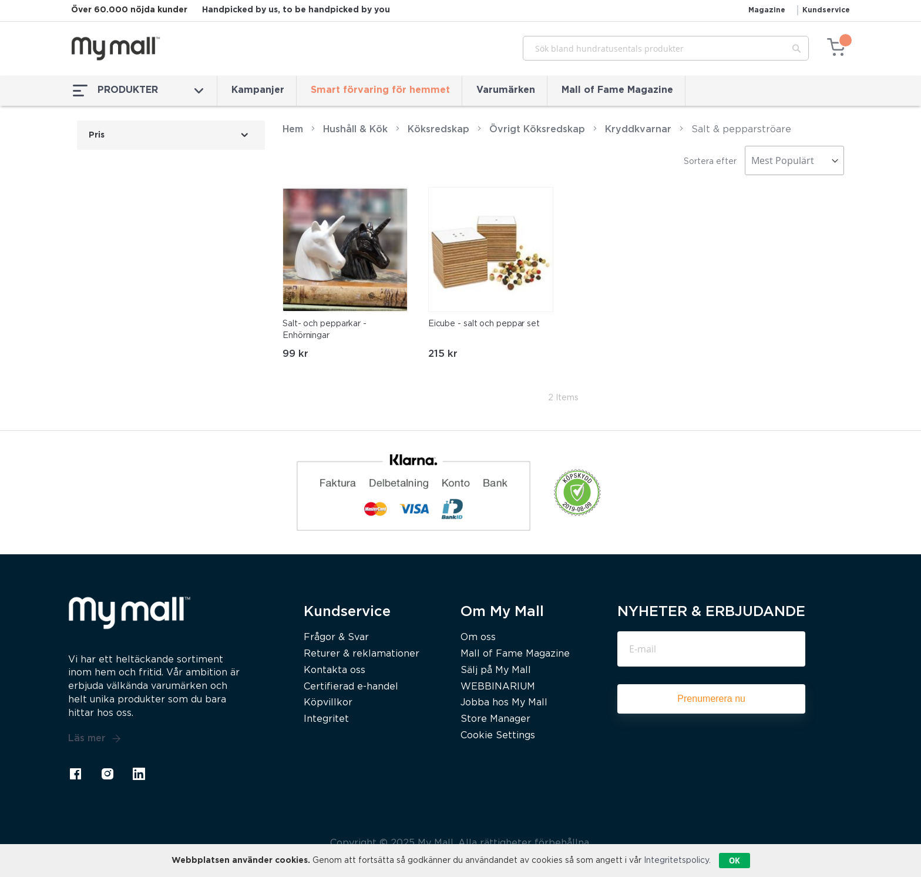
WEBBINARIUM (497, 686)
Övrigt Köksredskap (537, 129)
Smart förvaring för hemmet (380, 90)
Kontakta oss (334, 670)
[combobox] (666, 48)
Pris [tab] (97, 135)
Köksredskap (438, 129)
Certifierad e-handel (351, 686)
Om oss (478, 637)
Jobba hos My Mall (503, 702)
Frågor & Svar (336, 637)
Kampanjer (257, 90)
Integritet (326, 719)
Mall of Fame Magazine (617, 90)
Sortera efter (710, 161)
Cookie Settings (497, 735)
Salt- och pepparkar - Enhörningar (325, 329)
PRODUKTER (138, 90)
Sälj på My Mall (495, 670)
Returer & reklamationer (361, 654)
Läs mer (94, 739)
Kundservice (826, 10)
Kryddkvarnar (638, 129)
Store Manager (495, 719)
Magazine (766, 10)
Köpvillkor (328, 702)
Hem (293, 129)
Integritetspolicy (676, 860)
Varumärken (505, 90)
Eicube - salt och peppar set (484, 323)
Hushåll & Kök (355, 129)
